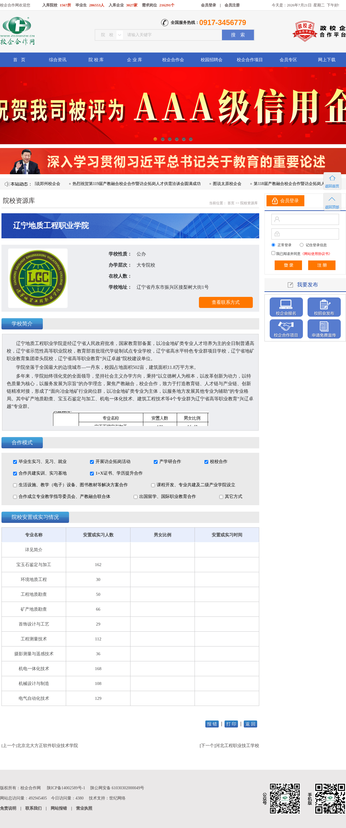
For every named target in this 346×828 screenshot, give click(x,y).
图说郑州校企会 (48, 184)
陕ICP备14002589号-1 (66, 788)
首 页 (19, 59)
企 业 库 (134, 59)
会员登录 (208, 5)
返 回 (250, 724)
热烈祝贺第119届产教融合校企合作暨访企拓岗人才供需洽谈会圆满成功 (139, 184)
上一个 (9, 745)
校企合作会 (173, 59)
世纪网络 (117, 798)
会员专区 (288, 59)
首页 (230, 203)
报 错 (212, 724)
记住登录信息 (316, 245)
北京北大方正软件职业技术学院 (47, 745)
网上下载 (327, 59)
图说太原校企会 (229, 184)
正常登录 (285, 245)
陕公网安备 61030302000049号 (117, 788)
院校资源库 (249, 203)
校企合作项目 (250, 59)
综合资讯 (57, 59)
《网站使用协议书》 (316, 254)
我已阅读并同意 (303, 254)
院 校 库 (96, 59)
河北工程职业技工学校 (237, 745)
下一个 (207, 745)
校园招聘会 (212, 59)
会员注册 (232, 5)
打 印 (231, 724)
